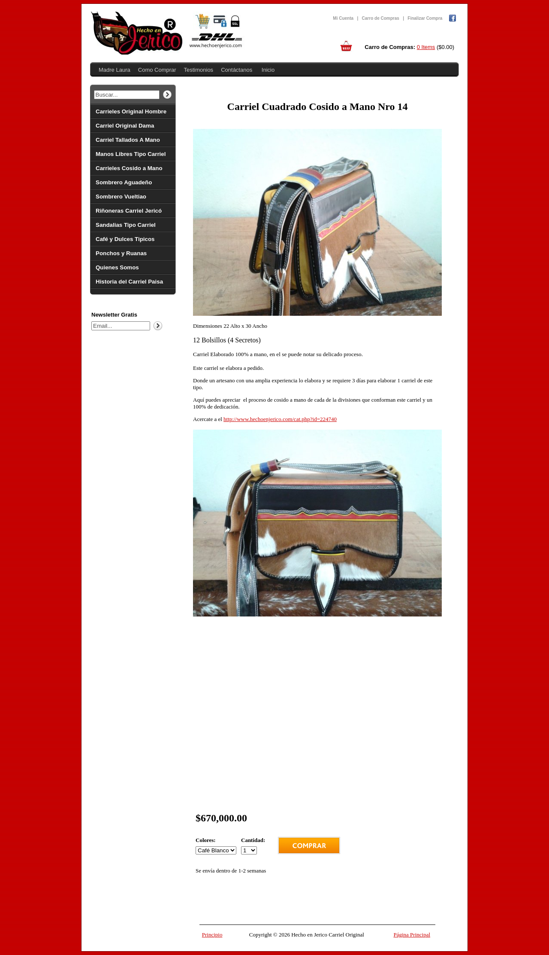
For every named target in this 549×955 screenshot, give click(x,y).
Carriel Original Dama (125, 125)
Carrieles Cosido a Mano (129, 168)
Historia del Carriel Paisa (129, 281)
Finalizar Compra (424, 18)
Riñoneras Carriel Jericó (129, 210)
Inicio (268, 70)
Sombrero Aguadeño (124, 182)
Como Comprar (157, 70)
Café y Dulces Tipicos (125, 239)
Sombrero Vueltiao (121, 196)
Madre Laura (114, 70)
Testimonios (198, 70)
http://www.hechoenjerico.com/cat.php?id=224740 (280, 419)
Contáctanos (236, 70)
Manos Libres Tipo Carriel (131, 154)
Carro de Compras (380, 18)
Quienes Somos (117, 267)
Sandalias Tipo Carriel (126, 225)
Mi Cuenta (343, 18)
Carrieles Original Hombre (131, 111)
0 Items (426, 47)
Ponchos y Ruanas (121, 253)
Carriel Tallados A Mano (128, 140)
